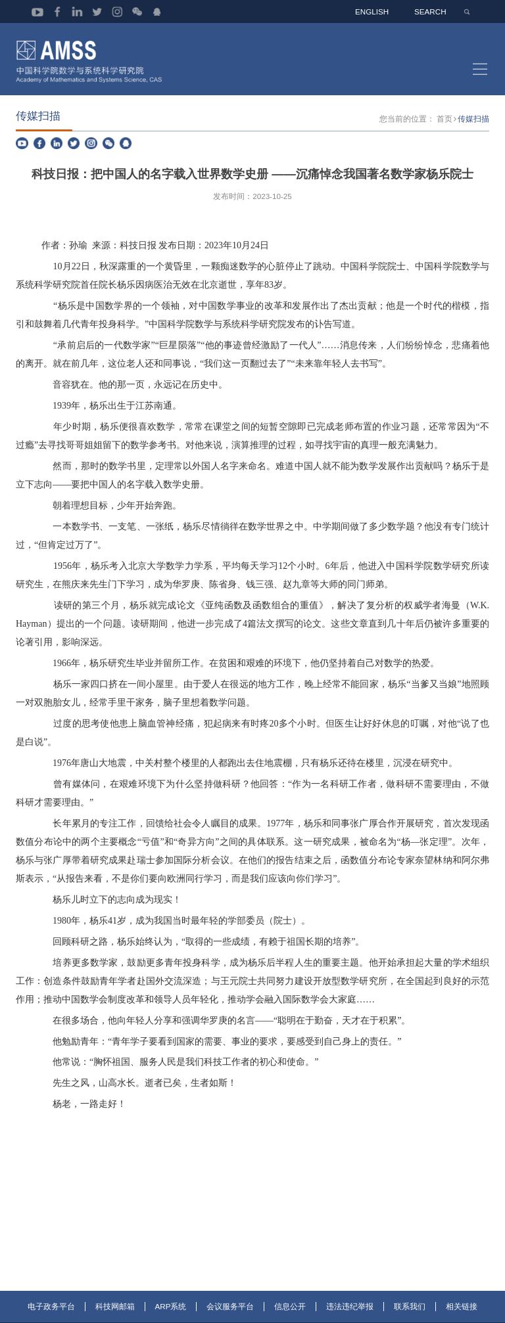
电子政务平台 (51, 1314)
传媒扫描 (473, 126)
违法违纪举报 (349, 1314)
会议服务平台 (230, 1314)
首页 (444, 126)
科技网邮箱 (115, 1314)
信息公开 (290, 1314)
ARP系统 (171, 1314)
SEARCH (431, 11)
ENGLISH (373, 11)
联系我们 (409, 1314)
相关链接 (461, 1314)
